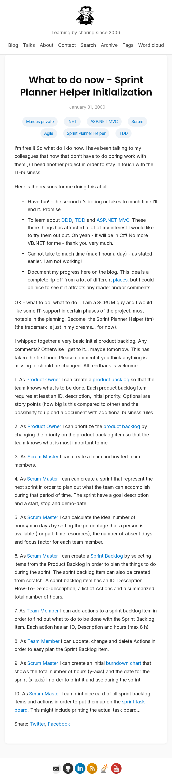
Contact (67, 45)
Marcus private (40, 121)
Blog (13, 45)
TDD (123, 133)
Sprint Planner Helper (86, 133)
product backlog (111, 379)
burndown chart (123, 663)
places (120, 280)
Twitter (37, 724)
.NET (72, 121)
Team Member (43, 611)
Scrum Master (43, 456)
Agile (48, 133)
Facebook (59, 724)
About (46, 45)
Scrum (137, 121)
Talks (29, 45)
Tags (127, 45)
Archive (109, 45)
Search (88, 45)
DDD (66, 220)
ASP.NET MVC (104, 121)
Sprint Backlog (107, 556)
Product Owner (43, 379)
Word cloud (151, 45)
